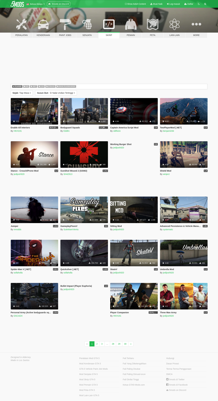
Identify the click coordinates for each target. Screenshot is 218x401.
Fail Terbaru (128, 358)
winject (166, 174)
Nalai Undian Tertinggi (56, 93)
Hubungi (170, 358)
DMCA (169, 374)
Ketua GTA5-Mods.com (134, 385)
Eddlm (66, 131)
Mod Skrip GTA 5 (87, 379)
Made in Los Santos (20, 360)
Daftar (188, 4)
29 (119, 344)
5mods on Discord (176, 390)
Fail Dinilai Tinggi (131, 379)
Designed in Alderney (21, 357)
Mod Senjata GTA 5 (88, 374)
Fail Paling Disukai (131, 369)
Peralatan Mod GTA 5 (89, 358)
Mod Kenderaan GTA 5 (90, 363)
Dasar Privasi (172, 363)
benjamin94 (168, 131)
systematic (168, 229)
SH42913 (67, 174)
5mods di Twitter (175, 379)
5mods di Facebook (177, 384)
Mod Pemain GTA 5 (88, 385)
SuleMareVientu (70, 229)
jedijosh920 (19, 174)
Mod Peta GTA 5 (87, 390)
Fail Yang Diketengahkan (134, 363)
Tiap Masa (22, 93)
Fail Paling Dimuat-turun (134, 374)
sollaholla (18, 272)
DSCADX (18, 316)
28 (113, 344)
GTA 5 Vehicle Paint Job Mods (93, 369)
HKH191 (18, 131)
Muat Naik (156, 4)
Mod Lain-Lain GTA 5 (89, 395)
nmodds (17, 229)
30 (125, 344)
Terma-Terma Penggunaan (178, 369)
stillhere (117, 131)
